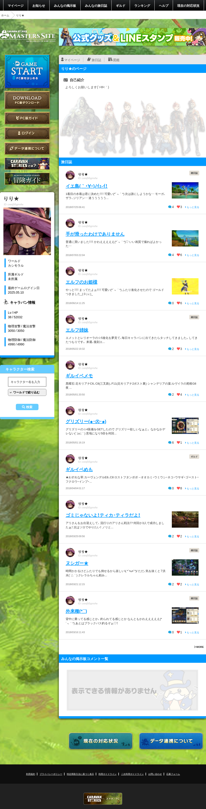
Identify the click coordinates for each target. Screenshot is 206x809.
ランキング (142, 5)
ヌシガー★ (77, 563)
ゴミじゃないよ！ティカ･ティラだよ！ (103, 515)
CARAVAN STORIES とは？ (27, 163)
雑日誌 (194, 173)
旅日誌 (96, 59)
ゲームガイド (27, 178)
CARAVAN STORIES (103, 799)
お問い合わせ (155, 773)
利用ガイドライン (107, 773)
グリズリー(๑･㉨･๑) (86, 421)
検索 (29, 407)
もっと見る (192, 207)
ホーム (5, 15)
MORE (199, 647)
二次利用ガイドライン (132, 773)
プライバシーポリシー (51, 773)
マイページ (16, 5)
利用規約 (30, 773)
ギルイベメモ (79, 375)
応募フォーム (173, 773)
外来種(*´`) (76, 611)
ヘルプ (163, 5)
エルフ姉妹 (77, 329)
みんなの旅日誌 (96, 5)
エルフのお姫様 (81, 281)
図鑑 (116, 59)
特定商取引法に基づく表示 (80, 773)
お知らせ (38, 5)
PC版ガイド (27, 118)
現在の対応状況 (188, 5)
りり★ (83, 174)
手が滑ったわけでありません (95, 233)
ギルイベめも (79, 469)
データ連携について (27, 148)
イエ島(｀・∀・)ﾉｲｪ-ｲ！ (87, 185)
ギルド (120, 5)
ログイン (27, 133)
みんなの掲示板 (65, 5)
